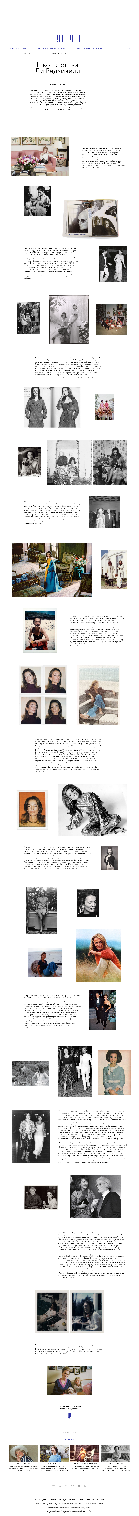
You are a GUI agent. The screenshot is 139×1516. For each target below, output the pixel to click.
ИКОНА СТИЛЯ (61, 53)
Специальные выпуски (18, 48)
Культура (53, 53)
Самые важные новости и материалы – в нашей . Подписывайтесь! (69, 1408)
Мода (19, 1463)
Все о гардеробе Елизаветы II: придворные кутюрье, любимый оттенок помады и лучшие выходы (54, 1468)
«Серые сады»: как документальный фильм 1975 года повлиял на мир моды (85, 1468)
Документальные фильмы (88, 1463)
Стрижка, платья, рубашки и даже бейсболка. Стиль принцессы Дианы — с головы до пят (23, 1468)
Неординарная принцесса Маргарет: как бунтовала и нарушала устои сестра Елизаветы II (115, 1468)
